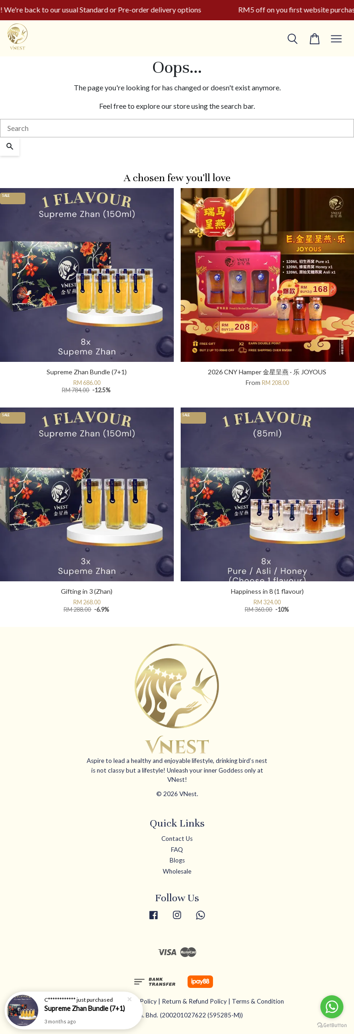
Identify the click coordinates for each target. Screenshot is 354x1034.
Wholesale (177, 871)
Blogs (177, 860)
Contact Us (177, 838)
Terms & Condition (258, 1001)
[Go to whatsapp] (331, 1006)
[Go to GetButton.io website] (332, 1025)
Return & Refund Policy (194, 1001)
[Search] (177, 128)
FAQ (177, 849)
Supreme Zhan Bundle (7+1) (84, 1008)
